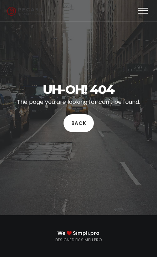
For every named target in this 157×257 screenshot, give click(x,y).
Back (78, 123)
